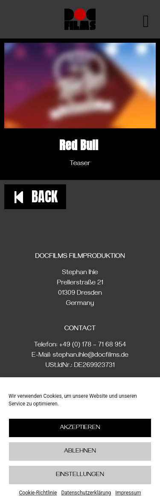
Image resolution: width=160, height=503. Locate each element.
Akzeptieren (80, 428)
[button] (35, 196)
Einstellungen (80, 475)
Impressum (128, 493)
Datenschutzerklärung (86, 493)
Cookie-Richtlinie (38, 493)
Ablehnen (80, 452)
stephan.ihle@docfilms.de (90, 356)
